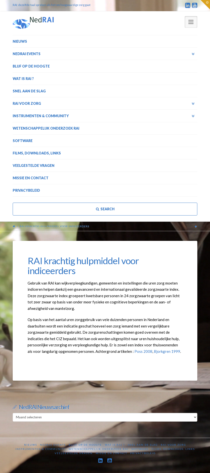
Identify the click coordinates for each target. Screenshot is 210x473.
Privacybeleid (143, 453)
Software (140, 448)
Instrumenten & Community (40, 448)
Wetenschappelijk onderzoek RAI (98, 448)
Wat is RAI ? (115, 444)
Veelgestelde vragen (74, 453)
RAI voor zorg (173, 444)
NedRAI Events (53, 444)
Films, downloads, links (173, 448)
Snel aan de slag (143, 444)
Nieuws (30, 444)
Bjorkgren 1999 (167, 351)
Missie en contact (111, 453)
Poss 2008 (143, 351)
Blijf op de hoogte (85, 444)
